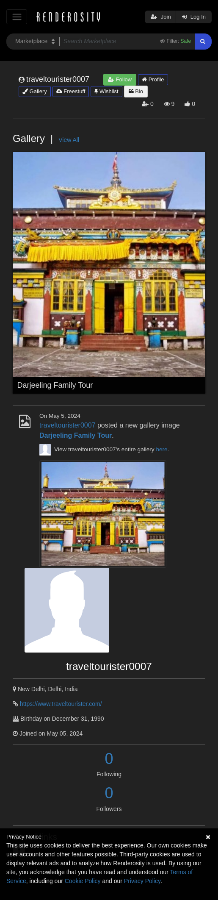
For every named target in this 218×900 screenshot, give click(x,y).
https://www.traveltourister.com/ (61, 703)
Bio (136, 91)
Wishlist (106, 91)
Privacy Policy (142, 881)
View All (68, 139)
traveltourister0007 (67, 425)
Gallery (34, 91)
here (161, 449)
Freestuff (71, 91)
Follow (120, 79)
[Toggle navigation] (16, 16)
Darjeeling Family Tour (55, 385)
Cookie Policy (83, 881)
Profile (153, 79)
